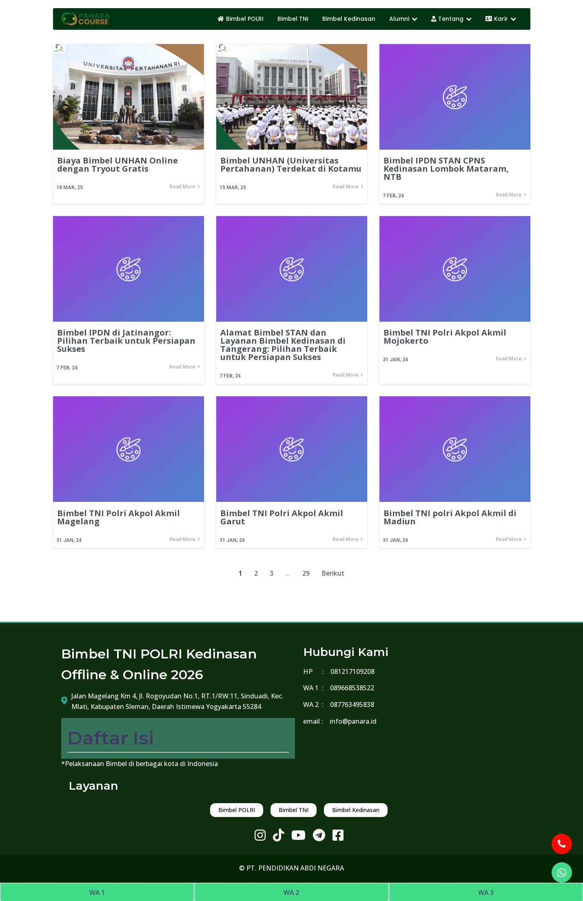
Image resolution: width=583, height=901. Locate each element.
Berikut (332, 573)
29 (306, 573)
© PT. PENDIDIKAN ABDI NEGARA (291, 867)
